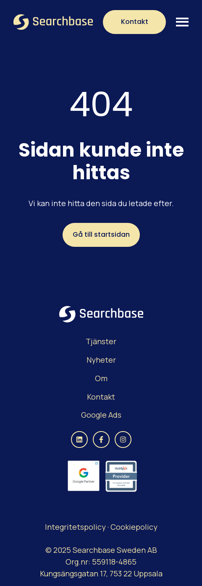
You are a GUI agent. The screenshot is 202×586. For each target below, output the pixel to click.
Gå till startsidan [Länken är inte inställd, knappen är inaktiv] (101, 234)
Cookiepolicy (133, 527)
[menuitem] (101, 341)
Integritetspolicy (76, 527)
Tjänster (101, 341)
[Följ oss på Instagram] (123, 439)
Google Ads (101, 415)
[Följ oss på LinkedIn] (79, 439)
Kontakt (134, 21)
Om (101, 378)
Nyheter (101, 360)
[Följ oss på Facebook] (101, 439)
